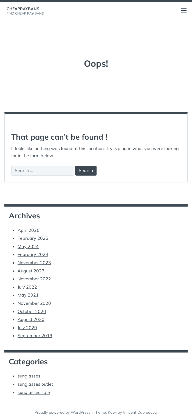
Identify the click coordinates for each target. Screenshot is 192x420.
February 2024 (33, 254)
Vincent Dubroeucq (140, 412)
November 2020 (34, 303)
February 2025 (33, 238)
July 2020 (27, 327)
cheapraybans (23, 8)
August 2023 (31, 271)
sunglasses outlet (35, 384)
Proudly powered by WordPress (63, 412)
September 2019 (35, 335)
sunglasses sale (34, 392)
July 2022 (27, 287)
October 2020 (32, 311)
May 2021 (28, 295)
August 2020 (31, 319)
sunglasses (29, 376)
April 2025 (28, 230)
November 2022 (34, 278)
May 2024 (28, 246)
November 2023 (34, 262)
